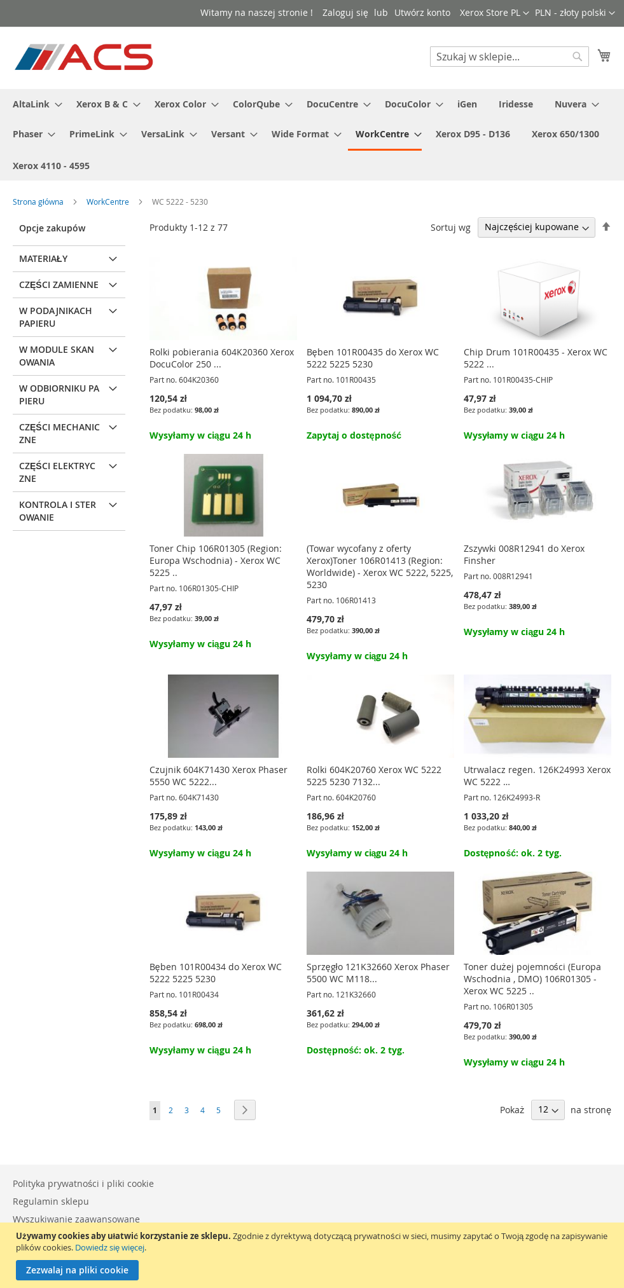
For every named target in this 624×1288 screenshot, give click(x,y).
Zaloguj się (345, 12)
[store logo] (85, 57)
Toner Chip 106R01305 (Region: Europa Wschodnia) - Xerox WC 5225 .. (215, 560)
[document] (313, 1255)
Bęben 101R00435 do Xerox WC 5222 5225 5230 (373, 358)
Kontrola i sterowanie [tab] (57, 510)
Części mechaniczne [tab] (59, 433)
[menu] (312, 135)
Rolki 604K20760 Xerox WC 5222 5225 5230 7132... (374, 776)
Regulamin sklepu (51, 1201)
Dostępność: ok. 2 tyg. (513, 853)
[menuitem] (33, 104)
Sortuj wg (451, 227)
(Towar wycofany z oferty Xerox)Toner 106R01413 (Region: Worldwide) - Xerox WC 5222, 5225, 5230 (380, 566)
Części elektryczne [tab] (57, 472)
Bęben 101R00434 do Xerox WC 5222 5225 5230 (215, 973)
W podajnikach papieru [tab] (55, 317)
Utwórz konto (422, 12)
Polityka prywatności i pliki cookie (83, 1183)
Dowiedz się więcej (109, 1247)
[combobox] (509, 56)
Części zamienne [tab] (59, 284)
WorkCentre (109, 201)
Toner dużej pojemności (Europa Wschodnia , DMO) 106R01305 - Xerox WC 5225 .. (532, 979)
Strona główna (39, 201)
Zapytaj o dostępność (354, 435)
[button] (575, 13)
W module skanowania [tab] (56, 355)
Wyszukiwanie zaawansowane (76, 1219)
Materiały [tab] (43, 258)
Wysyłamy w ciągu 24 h (200, 435)
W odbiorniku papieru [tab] (59, 394)
